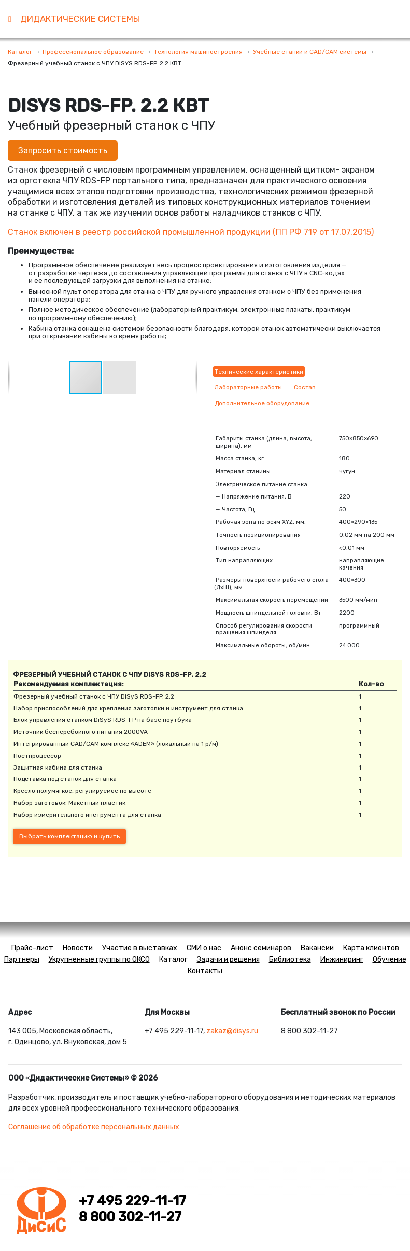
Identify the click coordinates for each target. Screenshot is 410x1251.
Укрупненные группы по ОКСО (99, 959)
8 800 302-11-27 (130, 1217)
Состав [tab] (305, 387)
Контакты (205, 970)
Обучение (389, 959)
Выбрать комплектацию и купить (69, 836)
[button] (119, 377)
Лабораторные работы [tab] (248, 387)
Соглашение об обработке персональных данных (93, 1126)
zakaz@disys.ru (232, 1031)
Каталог (20, 51)
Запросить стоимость (62, 150)
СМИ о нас (204, 948)
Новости (78, 948)
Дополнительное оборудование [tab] (262, 403)
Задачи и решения (228, 959)
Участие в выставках (139, 948)
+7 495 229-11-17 (132, 1201)
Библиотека (290, 959)
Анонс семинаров (261, 948)
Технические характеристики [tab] (259, 371)
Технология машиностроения (198, 51)
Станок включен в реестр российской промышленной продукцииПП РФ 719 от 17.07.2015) (191, 232)
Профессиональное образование (93, 51)
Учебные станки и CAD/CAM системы (309, 51)
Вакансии (317, 948)
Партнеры (21, 959)
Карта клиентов (371, 948)
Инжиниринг (341, 959)
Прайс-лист (32, 948)
